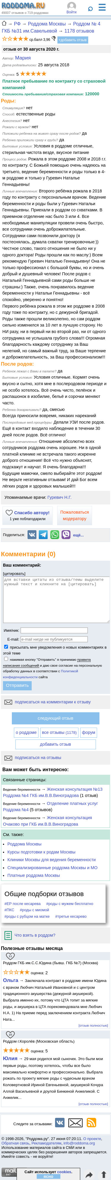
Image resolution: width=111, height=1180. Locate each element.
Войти (72, 12)
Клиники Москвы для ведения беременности (51, 859)
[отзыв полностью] (93, 1025)
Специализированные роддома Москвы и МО (52, 867)
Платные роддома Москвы (33, 875)
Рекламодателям (46, 1143)
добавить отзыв (55, 744)
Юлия (10, 1058)
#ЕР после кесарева (22, 903)
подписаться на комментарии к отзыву (47, 702)
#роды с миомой (34, 910)
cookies (64, 1172)
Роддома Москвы (24, 844)
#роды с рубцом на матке (27, 916)
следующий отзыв (55, 718)
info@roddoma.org (79, 1143)
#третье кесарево (71, 916)
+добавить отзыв (73, 40)
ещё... (78, 535)
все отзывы (59, 732)
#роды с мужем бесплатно (69, 903)
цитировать (14, 573)
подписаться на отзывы (32, 757)
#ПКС (9, 910)
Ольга (10, 980)
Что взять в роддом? (29, 935)
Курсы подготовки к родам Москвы (41, 852)
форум (88, 732)
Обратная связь (15, 1143)
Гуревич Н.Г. (59, 497)
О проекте (92, 1138)
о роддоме (26, 732)
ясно (48, 1176)
